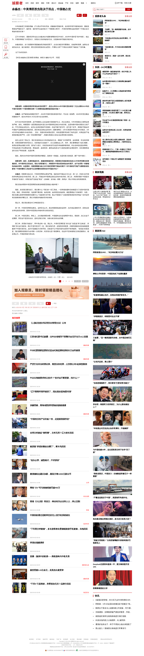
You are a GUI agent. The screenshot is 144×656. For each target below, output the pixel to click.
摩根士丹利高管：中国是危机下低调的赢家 (110, 274)
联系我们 (31, 639)
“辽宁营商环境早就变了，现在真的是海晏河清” (51, 391)
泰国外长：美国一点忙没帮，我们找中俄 (117, 57)
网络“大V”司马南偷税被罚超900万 (45, 488)
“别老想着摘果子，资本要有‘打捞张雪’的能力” (111, 383)
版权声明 (45, 639)
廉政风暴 (86, 345)
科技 (72, 3)
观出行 (54, 3)
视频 (82, 3)
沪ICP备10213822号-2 (35, 643)
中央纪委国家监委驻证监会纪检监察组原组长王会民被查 (55, 350)
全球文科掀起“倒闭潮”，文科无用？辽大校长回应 (52, 433)
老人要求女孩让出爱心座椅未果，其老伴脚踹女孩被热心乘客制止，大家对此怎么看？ (116, 142)
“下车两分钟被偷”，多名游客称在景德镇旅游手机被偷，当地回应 (59, 529)
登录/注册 (127, 3)
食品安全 (86, 592)
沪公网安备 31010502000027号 (54, 650)
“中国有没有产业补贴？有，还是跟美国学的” (50, 419)
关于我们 (38, 639)
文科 (55, 307)
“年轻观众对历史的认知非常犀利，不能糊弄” (118, 39)
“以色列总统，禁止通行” (103, 362)
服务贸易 (44, 307)
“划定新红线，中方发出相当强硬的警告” (118, 48)
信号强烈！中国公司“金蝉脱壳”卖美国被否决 (116, 160)
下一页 (77, 281)
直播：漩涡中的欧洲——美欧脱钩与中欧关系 (50, 556)
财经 (37, 3)
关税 (26, 307)
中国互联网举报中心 (69, 650)
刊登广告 (58, 639)
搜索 (128, 9)
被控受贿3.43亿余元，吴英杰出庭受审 (47, 570)
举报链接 (86, 639)
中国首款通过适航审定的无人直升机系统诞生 (50, 515)
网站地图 (79, 639)
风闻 (32, 3)
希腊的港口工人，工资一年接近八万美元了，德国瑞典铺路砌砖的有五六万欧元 (116, 150)
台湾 (87, 483)
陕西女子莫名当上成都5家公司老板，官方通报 (114, 608)
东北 (49, 307)
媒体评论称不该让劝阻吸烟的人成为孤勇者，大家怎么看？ (116, 102)
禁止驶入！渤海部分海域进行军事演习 (111, 628)
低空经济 (86, 524)
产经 (66, 3)
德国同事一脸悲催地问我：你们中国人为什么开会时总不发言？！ (116, 73)
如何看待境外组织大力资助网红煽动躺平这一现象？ (116, 82)
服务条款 (52, 639)
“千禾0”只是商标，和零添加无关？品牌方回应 (50, 584)
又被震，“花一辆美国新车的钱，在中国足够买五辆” (118, 30)
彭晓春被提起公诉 (100, 588)
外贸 (22, 307)
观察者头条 (85, 565)
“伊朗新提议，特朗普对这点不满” (106, 316)
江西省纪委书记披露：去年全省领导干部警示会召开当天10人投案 (59, 336)
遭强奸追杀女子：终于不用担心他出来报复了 (114, 624)
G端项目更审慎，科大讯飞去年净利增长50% (113, 600)
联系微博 (65, 639)
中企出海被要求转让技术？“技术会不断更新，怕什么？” (55, 378)
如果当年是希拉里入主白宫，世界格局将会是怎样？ (116, 131)
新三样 (30, 307)
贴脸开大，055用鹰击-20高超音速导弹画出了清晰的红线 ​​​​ (116, 92)
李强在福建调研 (37, 542)
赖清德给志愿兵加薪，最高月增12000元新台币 (50, 474)
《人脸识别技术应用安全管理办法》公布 (48, 323)
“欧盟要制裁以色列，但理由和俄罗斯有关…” (110, 295)
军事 (48, 3)
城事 (77, 3)
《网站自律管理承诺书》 (106, 639)
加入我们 (72, 639)
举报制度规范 (94, 639)
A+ (37, 19)
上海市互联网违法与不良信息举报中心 (87, 650)
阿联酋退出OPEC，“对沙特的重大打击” (117, 22)
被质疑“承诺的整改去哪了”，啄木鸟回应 (48, 446)
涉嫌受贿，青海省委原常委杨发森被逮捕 (48, 405)
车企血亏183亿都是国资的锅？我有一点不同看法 (116, 121)
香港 (87, 510)
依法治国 (86, 496)
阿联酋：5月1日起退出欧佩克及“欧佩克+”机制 (114, 604)
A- (33, 19)
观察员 (92, 3)
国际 (42, 3)
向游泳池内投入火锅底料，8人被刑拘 (110, 620)
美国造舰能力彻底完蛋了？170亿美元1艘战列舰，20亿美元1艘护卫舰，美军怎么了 (116, 113)
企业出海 (18, 307)
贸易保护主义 (37, 307)
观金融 (60, 3)
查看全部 (128, 16)
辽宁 (52, 307)
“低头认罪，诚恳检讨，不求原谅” (45, 460)
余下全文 (85, 281)
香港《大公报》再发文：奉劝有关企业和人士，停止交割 (55, 501)
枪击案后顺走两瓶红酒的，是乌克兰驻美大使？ (112, 519)
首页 (27, 3)
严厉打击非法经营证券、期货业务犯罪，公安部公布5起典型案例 (58, 364)
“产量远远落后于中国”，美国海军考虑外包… (110, 498)
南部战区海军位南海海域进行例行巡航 (111, 616)
